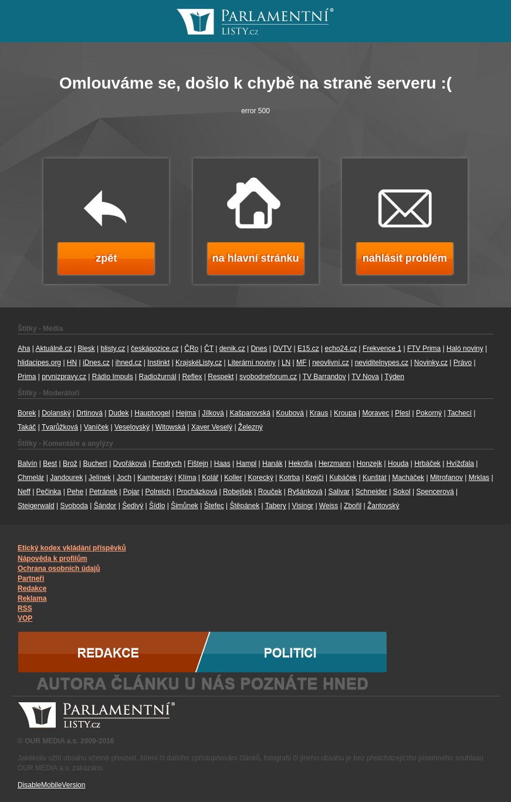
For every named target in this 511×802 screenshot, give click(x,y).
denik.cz (232, 348)
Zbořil (352, 506)
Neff (24, 492)
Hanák (272, 463)
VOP (25, 618)
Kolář (210, 477)
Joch (124, 477)
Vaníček (96, 427)
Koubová (290, 413)
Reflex (192, 377)
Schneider (371, 492)
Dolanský (56, 413)
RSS (25, 608)
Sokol (402, 492)
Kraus (319, 413)
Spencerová (435, 492)
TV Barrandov (324, 377)
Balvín (27, 463)
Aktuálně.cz (53, 348)
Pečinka (49, 492)
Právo (463, 362)
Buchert (95, 463)
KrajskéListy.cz (198, 362)
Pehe (75, 492)
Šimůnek (184, 506)
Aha (24, 348)
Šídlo (157, 506)
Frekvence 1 (382, 348)
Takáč (27, 427)
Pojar (131, 492)
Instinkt (158, 362)
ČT (209, 348)
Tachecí (460, 413)
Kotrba (289, 477)
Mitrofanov (446, 477)
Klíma (187, 477)
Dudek (119, 413)
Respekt (220, 377)
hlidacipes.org (39, 362)
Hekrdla (301, 463)
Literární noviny (252, 362)
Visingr (302, 506)
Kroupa (345, 413)
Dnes (259, 348)
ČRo (191, 348)
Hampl (246, 463)
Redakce (32, 588)
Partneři (31, 578)
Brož (70, 463)
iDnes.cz (96, 362)
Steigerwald (36, 506)
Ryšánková (304, 492)
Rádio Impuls (112, 377)
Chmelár (31, 477)
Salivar (339, 492)
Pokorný (429, 413)
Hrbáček (427, 463)
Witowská (170, 427)
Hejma (186, 413)
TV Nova (365, 377)
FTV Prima (424, 348)
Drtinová (89, 413)
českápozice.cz (154, 348)
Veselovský (132, 427)
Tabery (275, 506)
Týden (394, 377)
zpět (106, 258)
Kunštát (375, 477)
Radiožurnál (158, 377)
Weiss (328, 506)
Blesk (85, 348)
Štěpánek (244, 506)
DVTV (282, 348)
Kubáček (343, 477)
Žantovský (383, 506)
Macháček (408, 477)
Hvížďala (460, 463)
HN (72, 362)
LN (286, 362)
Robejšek (237, 492)
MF (301, 362)
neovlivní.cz (330, 362)
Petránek (103, 492)
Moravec (375, 413)
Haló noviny (464, 348)
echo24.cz (341, 348)
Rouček (270, 492)
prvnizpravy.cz (64, 377)
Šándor (105, 506)
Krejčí (315, 477)
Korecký (260, 477)
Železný (250, 427)
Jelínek (100, 477)
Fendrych (167, 463)
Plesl (402, 413)
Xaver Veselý (211, 427)
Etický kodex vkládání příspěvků (72, 548)
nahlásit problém (405, 258)
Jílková (213, 413)
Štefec (214, 506)
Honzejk (369, 463)
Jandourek (66, 477)
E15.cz (308, 348)
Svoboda (74, 506)
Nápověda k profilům (52, 558)
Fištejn (198, 463)
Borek (27, 413)
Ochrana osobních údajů (59, 568)
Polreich (158, 492)
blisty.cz (112, 348)
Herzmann (335, 463)
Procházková (197, 492)
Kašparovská (249, 413)
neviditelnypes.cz (381, 362)
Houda (398, 463)
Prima (27, 377)
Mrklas (479, 477)
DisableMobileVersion (51, 785)
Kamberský (154, 477)
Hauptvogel (152, 413)
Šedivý (132, 506)
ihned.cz (129, 362)
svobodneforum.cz (268, 377)
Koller (233, 477)
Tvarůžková (60, 427)
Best (50, 463)
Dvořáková (130, 463)
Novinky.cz (431, 362)
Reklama (32, 598)
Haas (222, 463)
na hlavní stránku (255, 258)
